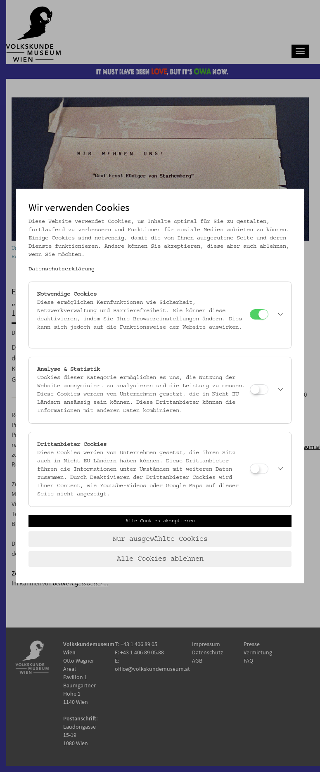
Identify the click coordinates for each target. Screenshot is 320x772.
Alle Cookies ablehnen (160, 559)
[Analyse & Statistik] (259, 389)
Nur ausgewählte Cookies (160, 539)
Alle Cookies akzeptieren (160, 521)
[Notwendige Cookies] (259, 314)
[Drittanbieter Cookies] (259, 469)
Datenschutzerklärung (61, 269)
